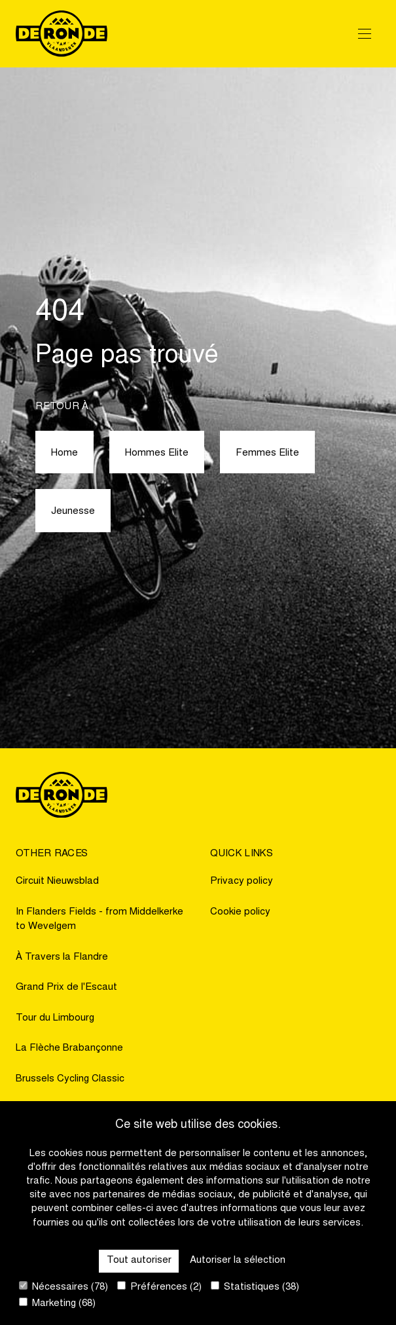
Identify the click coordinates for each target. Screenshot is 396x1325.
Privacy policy (241, 881)
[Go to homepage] (61, 33)
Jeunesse (73, 512)
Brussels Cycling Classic (70, 1079)
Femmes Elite (267, 453)
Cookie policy (240, 912)
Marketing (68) (57, 1303)
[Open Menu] (364, 33)
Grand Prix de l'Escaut (66, 987)
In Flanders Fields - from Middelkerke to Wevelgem (99, 919)
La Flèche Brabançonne (69, 1048)
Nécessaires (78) (63, 1286)
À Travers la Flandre (62, 957)
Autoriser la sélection (237, 1260)
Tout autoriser (139, 1260)
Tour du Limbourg (55, 1018)
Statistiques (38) (255, 1286)
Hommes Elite (157, 453)
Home (64, 453)
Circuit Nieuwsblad (57, 881)
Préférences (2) (159, 1286)
